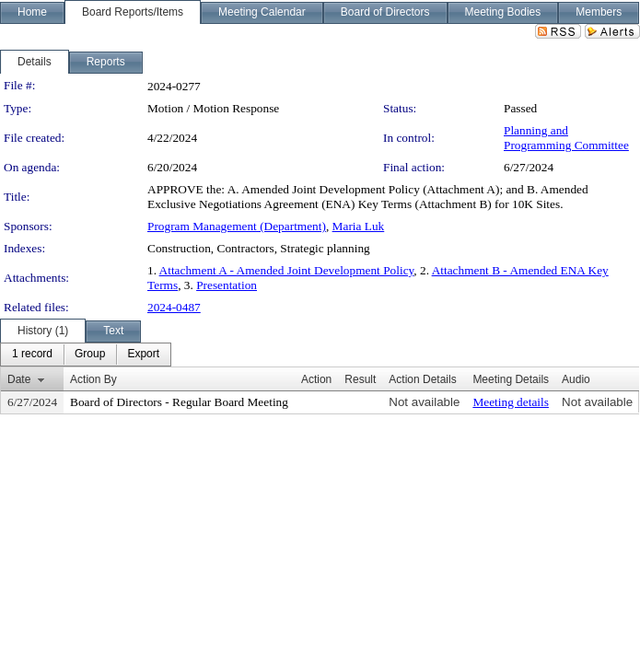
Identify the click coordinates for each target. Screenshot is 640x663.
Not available (424, 402)
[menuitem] (32, 354)
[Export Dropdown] (143, 354)
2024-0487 (174, 307)
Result (360, 379)
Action (316, 379)
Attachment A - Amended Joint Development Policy (286, 270)
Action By (93, 379)
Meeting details (510, 402)
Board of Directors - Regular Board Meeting (179, 402)
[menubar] (85, 354)
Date (18, 379)
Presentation (226, 285)
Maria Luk (358, 226)
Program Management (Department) (236, 226)
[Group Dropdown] (90, 354)
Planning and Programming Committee (566, 137)
